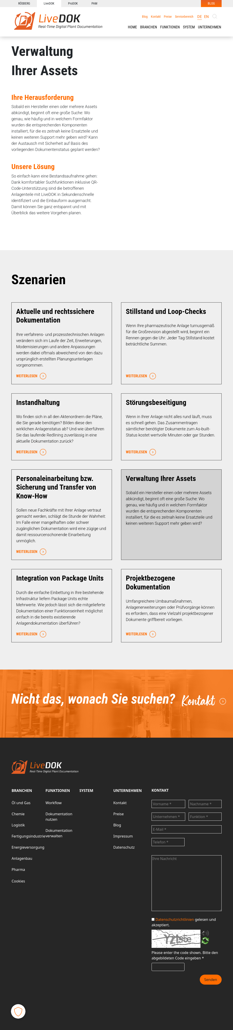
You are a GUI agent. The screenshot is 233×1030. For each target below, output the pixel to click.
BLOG (211, 3)
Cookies (18, 881)
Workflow (54, 802)
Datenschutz (124, 847)
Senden (210, 979)
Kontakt (156, 16)
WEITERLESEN (30, 376)
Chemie (18, 813)
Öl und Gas (21, 802)
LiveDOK (49, 3)
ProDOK (73, 3)
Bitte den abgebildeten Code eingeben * (185, 955)
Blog (145, 16)
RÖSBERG (24, 3)
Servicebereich (184, 16)
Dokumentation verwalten (59, 833)
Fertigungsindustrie (28, 836)
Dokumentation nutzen (59, 816)
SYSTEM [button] (189, 27)
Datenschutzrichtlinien (174, 919)
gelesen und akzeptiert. (184, 922)
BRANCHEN (148, 27)
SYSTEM (86, 790)
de (199, 17)
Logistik (18, 825)
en (206, 17)
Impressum (123, 836)
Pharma (18, 869)
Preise (168, 16)
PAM (94, 3)
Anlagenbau (22, 858)
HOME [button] (132, 27)
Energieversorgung (28, 847)
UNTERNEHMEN (127, 790)
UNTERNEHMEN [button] (209, 27)
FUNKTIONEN (170, 27)
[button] (149, 27)
